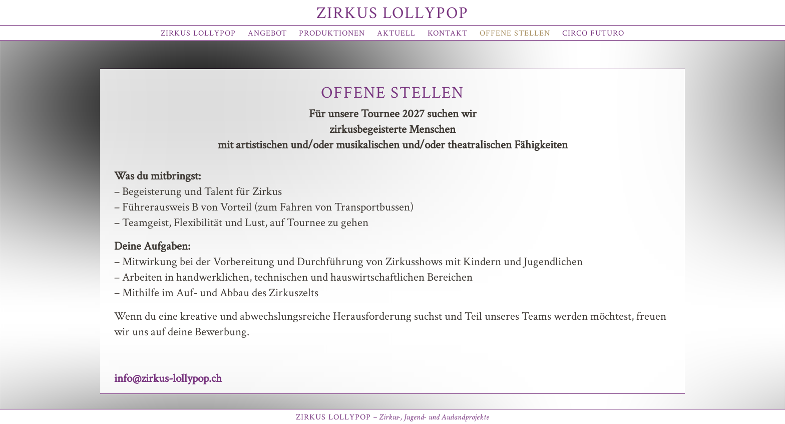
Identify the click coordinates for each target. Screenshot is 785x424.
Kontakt (448, 33)
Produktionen (332, 33)
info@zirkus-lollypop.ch (168, 378)
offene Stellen (515, 33)
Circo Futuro (593, 33)
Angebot (267, 33)
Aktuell (396, 33)
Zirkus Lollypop (392, 13)
